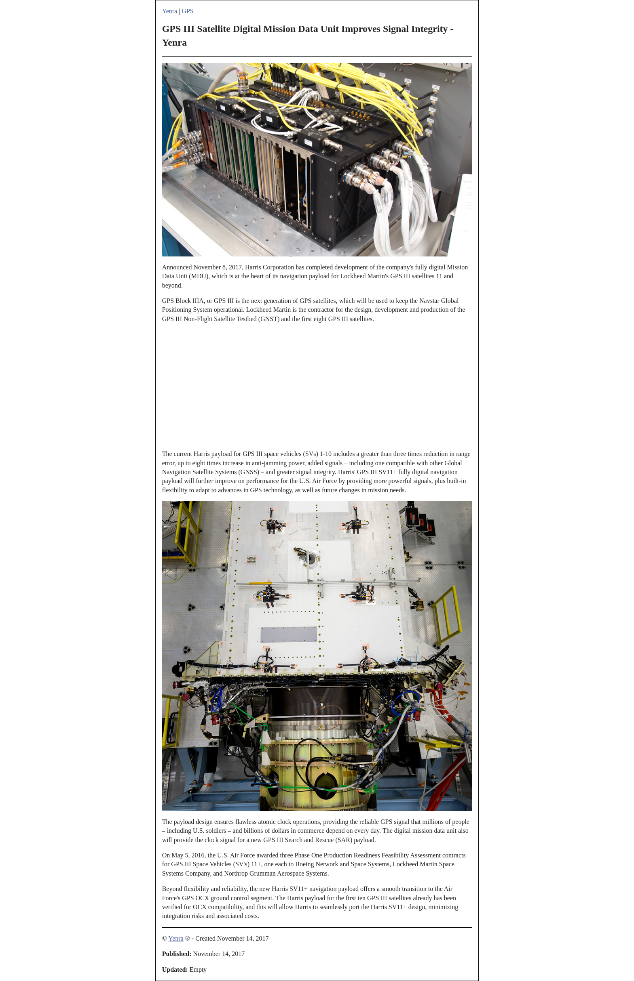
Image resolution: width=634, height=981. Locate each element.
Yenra (169, 11)
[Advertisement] (317, 386)
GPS (187, 11)
